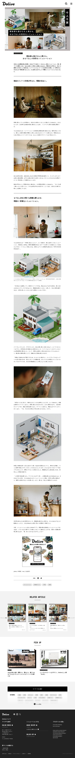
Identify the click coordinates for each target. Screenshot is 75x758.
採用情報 (29, 753)
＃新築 (49, 584)
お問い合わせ (4, 753)
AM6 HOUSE (55, 737)
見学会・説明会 (5, 749)
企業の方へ (24, 753)
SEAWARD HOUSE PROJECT (59, 731)
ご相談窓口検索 (5, 748)
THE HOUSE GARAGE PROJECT (59, 733)
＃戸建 (44, 584)
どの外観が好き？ (5, 732)
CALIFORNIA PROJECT (57, 736)
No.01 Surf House (56, 726)
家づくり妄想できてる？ (7, 729)
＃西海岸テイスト (37, 584)
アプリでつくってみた (18, 53)
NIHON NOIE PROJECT (57, 734)
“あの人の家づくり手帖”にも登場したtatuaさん (34, 66)
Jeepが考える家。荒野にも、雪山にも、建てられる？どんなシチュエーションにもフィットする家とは (21, 674)
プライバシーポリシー (16, 753)
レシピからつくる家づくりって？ (33, 729)
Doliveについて (6, 719)
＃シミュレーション (27, 584)
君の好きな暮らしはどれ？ (7, 731)
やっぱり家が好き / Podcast (7, 738)
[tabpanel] (37, 617)
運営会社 (9, 753)
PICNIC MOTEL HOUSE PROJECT (59, 730)
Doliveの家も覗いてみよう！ (7, 734)
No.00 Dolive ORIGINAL (57, 724)
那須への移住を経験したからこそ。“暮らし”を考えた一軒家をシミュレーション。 (37, 627)
